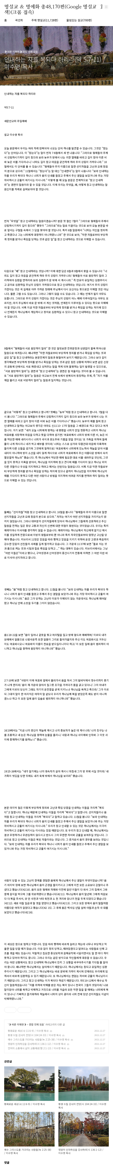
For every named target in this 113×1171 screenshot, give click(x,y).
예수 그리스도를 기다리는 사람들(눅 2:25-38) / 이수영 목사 (38, 1039)
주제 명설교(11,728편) (44, 20)
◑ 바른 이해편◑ (17, 1024)
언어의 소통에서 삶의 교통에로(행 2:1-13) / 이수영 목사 (37, 1048)
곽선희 (19, 20)
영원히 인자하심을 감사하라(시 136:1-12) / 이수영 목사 (37, 1044)
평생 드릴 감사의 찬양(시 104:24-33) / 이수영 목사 (34, 1035)
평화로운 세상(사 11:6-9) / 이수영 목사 (28, 1030)
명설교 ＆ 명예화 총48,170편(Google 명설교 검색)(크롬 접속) (53, 7)
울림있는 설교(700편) (79, 20)
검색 (98, 7)
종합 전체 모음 (36, 1024)
